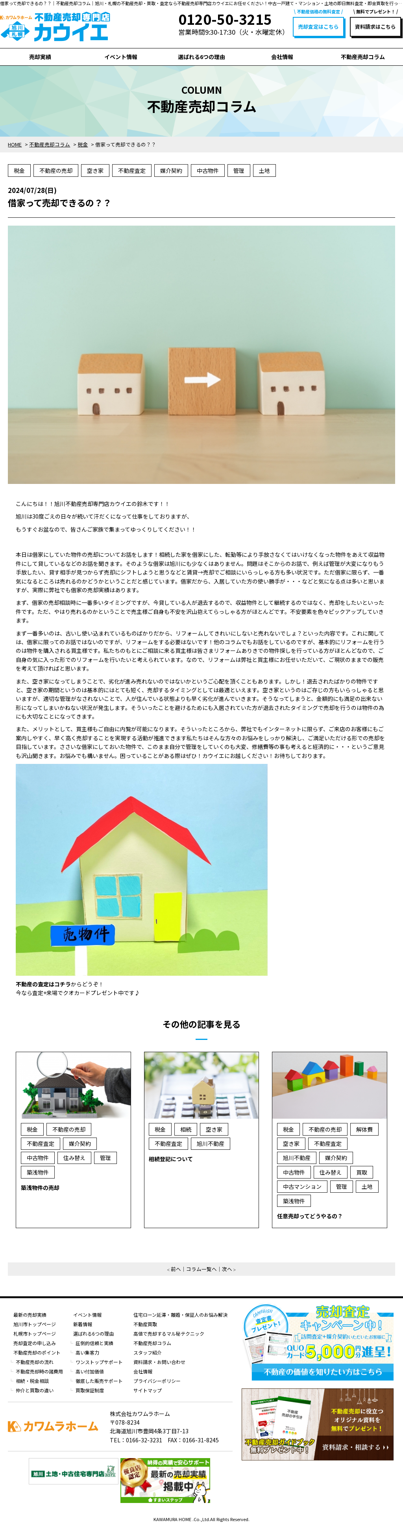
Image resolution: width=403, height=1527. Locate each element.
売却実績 (40, 57)
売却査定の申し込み (34, 1343)
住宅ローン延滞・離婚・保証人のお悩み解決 (180, 1314)
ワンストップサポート (99, 1361)
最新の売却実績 (29, 1314)
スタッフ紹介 (147, 1352)
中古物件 (208, 170)
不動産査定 (132, 170)
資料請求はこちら (375, 26)
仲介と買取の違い (35, 1390)
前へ (176, 1269)
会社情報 (282, 57)
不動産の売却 (55, 170)
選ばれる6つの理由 (201, 57)
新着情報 (82, 1324)
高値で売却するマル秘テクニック (168, 1333)
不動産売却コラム (363, 57)
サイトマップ (147, 1390)
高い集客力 (87, 1352)
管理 (238, 170)
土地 (264, 170)
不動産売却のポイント (37, 1352)
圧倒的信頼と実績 (94, 1343)
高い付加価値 (90, 1371)
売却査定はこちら (318, 26)
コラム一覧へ (201, 1269)
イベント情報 (120, 57)
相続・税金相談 (32, 1380)
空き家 (95, 170)
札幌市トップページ (34, 1333)
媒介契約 (171, 170)
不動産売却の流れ (35, 1361)
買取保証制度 (90, 1390)
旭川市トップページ (34, 1324)
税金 (19, 170)
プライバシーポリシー (157, 1380)
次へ (227, 1269)
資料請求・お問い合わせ (159, 1361)
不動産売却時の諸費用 (39, 1371)
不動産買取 (145, 1324)
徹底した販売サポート (99, 1380)
